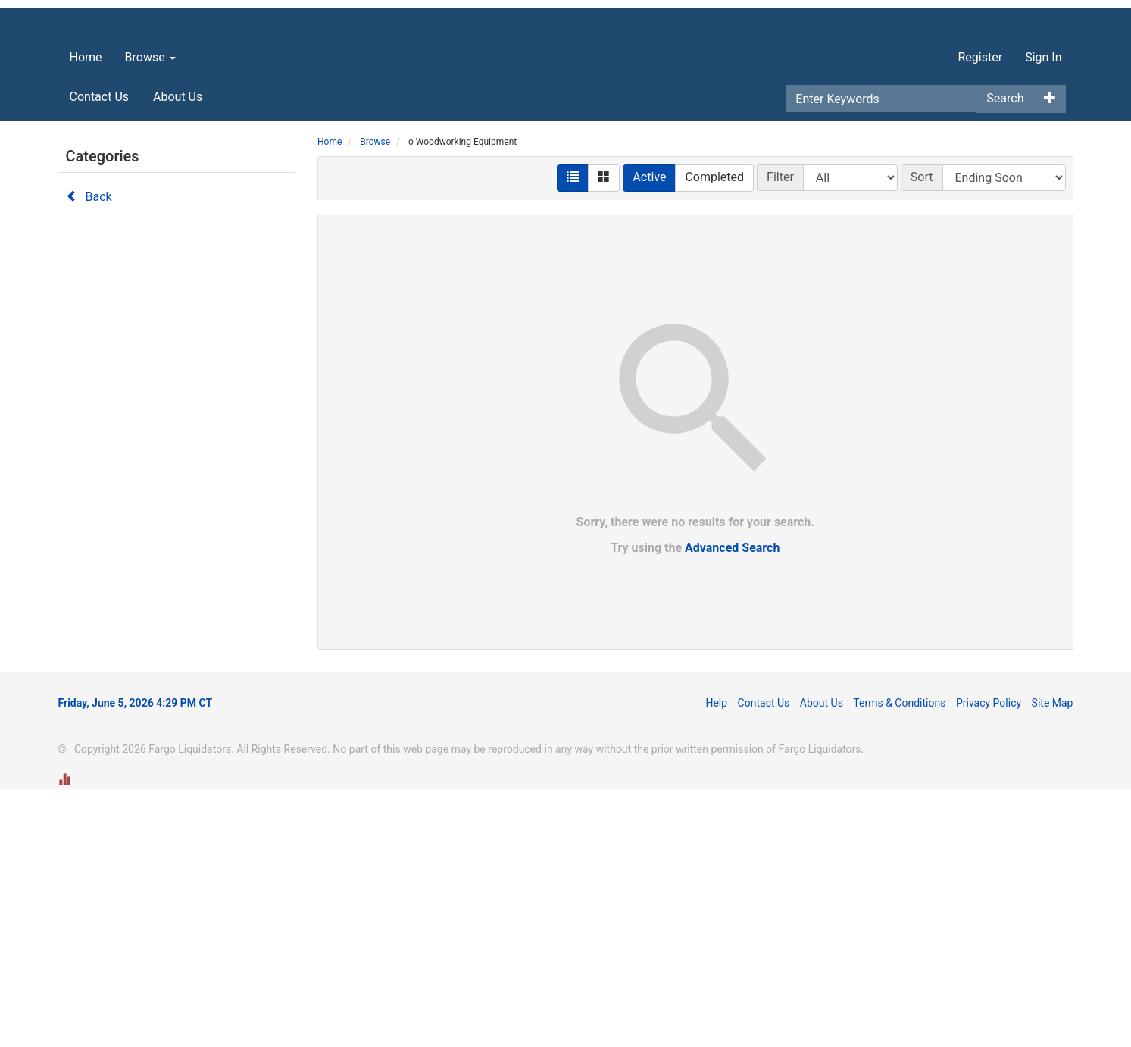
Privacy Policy (988, 961)
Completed (714, 435)
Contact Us (100, 354)
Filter (780, 435)
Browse (150, 315)
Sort (922, 435)
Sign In (1043, 315)
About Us (177, 354)
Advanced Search (732, 805)
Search (1004, 356)
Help (716, 961)
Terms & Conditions (899, 961)
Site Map (1052, 961)
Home (86, 315)
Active (649, 435)
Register (980, 315)
